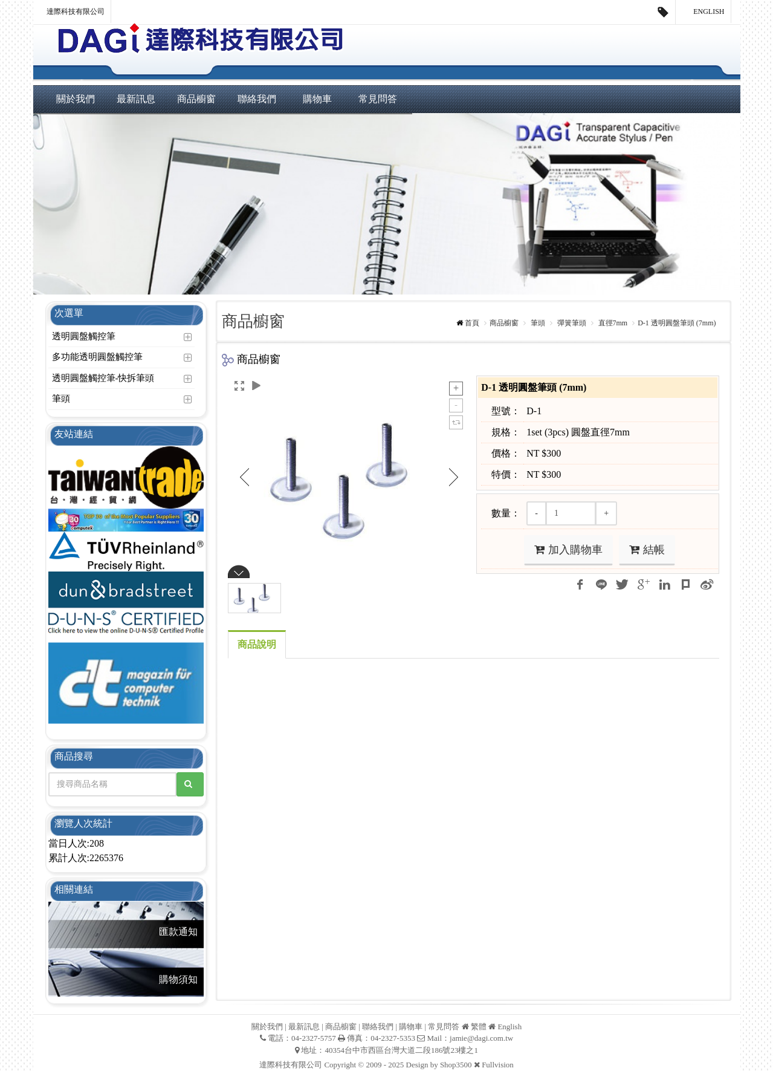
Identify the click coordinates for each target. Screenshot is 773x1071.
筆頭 (61, 398)
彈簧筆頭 (570, 323)
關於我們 (75, 99)
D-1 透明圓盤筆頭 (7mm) (677, 323)
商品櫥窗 (196, 99)
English (703, 12)
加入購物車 (568, 550)
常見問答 (377, 99)
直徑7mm (612, 323)
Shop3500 (456, 1064)
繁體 (479, 1026)
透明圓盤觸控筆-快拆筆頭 (103, 378)
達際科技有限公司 (76, 11)
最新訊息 (136, 99)
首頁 (472, 323)
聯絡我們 (257, 99)
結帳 (647, 550)
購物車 (317, 99)
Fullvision (498, 1064)
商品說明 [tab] (257, 644)
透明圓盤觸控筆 (83, 336)
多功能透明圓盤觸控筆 (97, 357)
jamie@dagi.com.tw (481, 1038)
